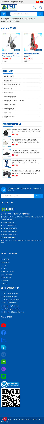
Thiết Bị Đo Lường (10, 105)
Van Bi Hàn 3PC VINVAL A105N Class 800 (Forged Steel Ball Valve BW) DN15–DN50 (26, 131)
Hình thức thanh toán (10, 297)
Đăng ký (21, 2)
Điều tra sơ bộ (5, 2)
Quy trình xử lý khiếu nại (10, 306)
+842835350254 (11, 228)
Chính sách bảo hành (10, 303)
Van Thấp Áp (8, 93)
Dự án (4, 265)
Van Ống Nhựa (9, 109)
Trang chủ (5, 19)
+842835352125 (11, 225)
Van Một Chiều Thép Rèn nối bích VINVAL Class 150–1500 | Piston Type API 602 (26, 172)
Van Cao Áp (8, 89)
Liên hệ (5, 284)
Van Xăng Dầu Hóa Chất (12, 84)
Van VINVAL (5, 21)
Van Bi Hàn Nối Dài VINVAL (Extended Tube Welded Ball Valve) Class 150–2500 (25, 151)
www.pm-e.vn (13, 234)
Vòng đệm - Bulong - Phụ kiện (14, 101)
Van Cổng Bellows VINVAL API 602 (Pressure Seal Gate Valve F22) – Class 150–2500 (25, 162)
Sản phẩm (15, 19)
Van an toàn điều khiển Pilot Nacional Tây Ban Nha (10, 55)
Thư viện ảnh (7, 277)
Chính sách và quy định (10, 294)
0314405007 (10, 222)
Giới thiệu (6, 259)
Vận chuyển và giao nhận (11, 300)
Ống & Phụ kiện (9, 117)
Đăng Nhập (14, 2)
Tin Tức (5, 281)
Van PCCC (7, 113)
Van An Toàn (16, 21)
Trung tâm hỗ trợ (8, 271)
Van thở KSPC (9, 76)
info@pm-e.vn (12, 231)
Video (4, 268)
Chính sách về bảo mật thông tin (13, 312)
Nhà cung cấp (7, 274)
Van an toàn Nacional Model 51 (32, 55)
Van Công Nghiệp (27, 19)
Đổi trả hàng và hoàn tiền (11, 309)
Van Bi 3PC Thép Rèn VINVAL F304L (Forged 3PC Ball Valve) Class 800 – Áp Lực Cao (25, 141)
